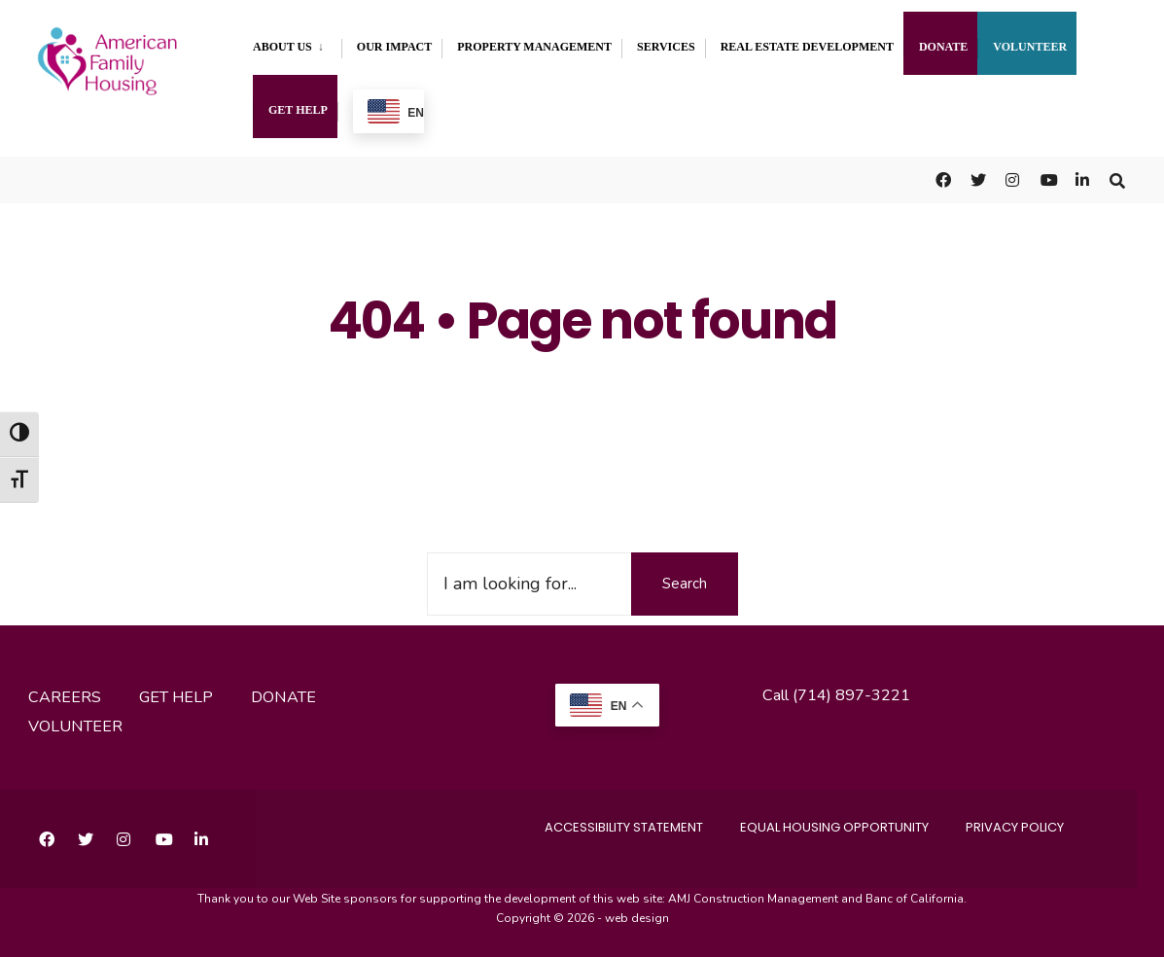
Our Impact (394, 46)
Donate (943, 46)
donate (283, 697)
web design (637, 918)
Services (666, 46)
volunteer (75, 726)
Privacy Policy (1015, 827)
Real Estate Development (807, 46)
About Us (282, 46)
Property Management (534, 46)
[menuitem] (297, 43)
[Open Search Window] (1117, 179)
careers (64, 697)
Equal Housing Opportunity (834, 827)
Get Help (298, 110)
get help (176, 697)
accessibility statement (624, 827)
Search (684, 583)
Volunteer (1030, 46)
